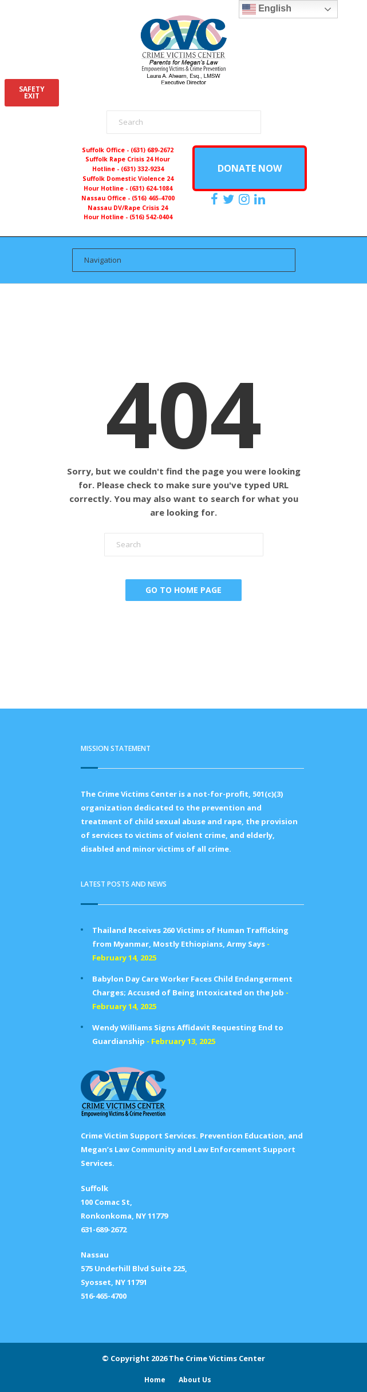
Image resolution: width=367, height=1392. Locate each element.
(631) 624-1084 (150, 188)
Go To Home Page (183, 589)
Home (154, 1380)
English (266, 9)
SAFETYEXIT (32, 92)
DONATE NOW (250, 168)
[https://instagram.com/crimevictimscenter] (245, 199)
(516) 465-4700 (153, 198)
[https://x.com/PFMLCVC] (230, 199)
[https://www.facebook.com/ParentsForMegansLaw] (216, 199)
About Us (195, 1380)
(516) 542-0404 (150, 217)
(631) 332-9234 (142, 169)
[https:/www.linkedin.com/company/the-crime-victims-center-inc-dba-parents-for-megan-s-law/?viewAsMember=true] (261, 199)
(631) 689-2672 (152, 150)
